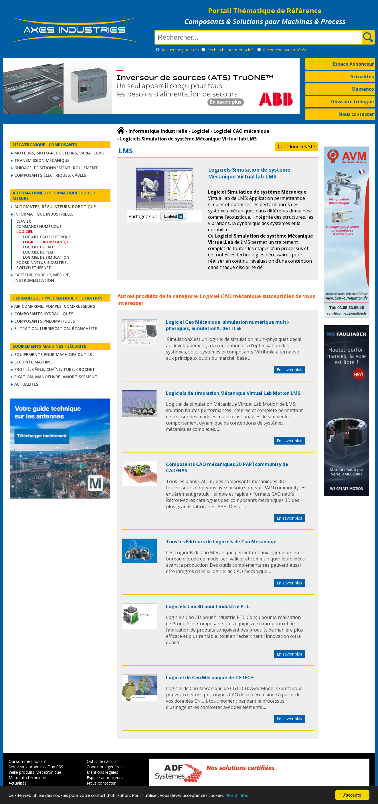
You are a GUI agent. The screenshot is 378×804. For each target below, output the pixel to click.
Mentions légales (102, 772)
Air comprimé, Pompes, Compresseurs (54, 306)
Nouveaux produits (26, 766)
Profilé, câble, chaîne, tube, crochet (54, 369)
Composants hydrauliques (43, 313)
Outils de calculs (101, 761)
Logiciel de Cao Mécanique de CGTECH (210, 677)
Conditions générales (106, 766)
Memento (362, 89)
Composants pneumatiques (44, 321)
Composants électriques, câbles (50, 175)
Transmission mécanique (42, 160)
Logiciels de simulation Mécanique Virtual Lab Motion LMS (233, 393)
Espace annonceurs (105, 777)
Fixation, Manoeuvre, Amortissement (56, 376)
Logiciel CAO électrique (47, 236)
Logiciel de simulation (46, 257)
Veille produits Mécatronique (35, 772)
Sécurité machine (33, 362)
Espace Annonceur (353, 64)
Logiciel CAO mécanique (230, 296)
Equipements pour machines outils (53, 354)
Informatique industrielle (44, 214)
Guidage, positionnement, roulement (56, 167)
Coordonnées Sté (296, 146)
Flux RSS (55, 766)
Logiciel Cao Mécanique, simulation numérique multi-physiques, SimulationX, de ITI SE (228, 325)
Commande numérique (39, 226)
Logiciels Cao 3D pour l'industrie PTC (208, 606)
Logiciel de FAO (38, 247)
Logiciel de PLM (38, 252)
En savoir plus (289, 369)
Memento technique (27, 777)
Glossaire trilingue (352, 102)
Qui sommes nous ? (27, 761)
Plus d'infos (236, 795)
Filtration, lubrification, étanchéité (55, 328)
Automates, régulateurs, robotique (55, 206)
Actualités (362, 76)
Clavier (23, 221)
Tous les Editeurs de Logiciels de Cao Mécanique (221, 541)
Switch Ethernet (33, 267)
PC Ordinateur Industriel (42, 262)
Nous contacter (356, 114)
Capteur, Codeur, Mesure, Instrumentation (42, 277)
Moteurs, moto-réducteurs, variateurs (59, 153)
